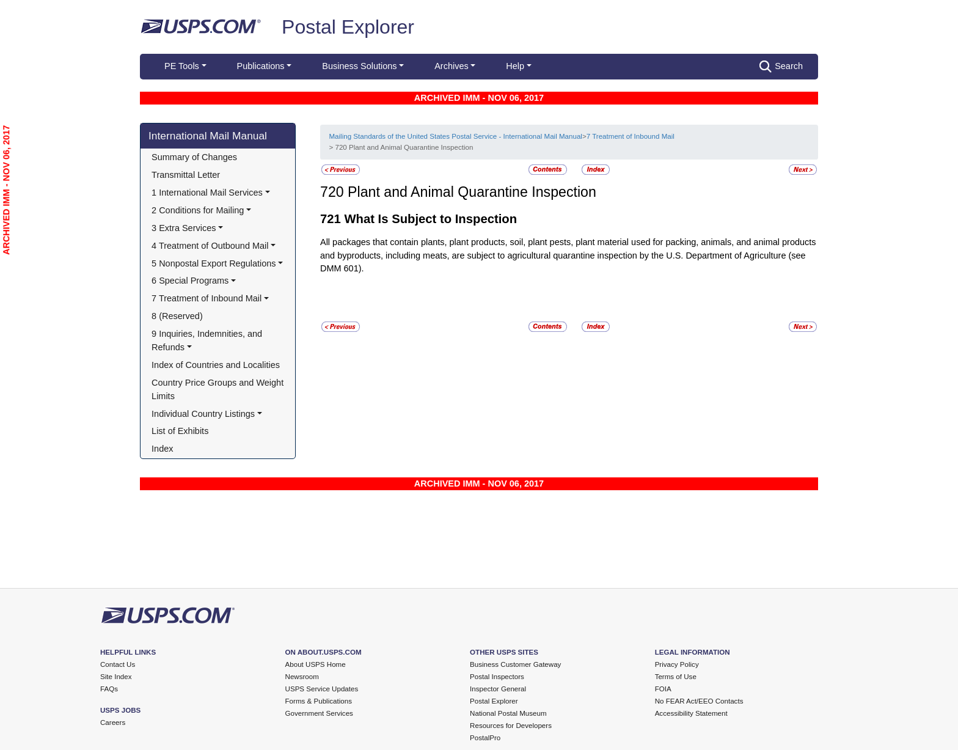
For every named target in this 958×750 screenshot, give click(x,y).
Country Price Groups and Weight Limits (219, 389)
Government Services (319, 713)
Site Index (116, 676)
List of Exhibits (180, 431)
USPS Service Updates (322, 689)
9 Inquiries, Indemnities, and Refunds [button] (208, 340)
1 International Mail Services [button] (207, 192)
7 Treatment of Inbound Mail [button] (206, 298)
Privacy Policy (677, 664)
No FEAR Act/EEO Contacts (699, 701)
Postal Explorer (348, 27)
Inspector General (498, 689)
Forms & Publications (318, 701)
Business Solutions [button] (359, 66)
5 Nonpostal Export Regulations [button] (214, 263)
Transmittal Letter (186, 175)
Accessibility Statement (691, 713)
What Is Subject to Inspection (430, 219)
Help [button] (515, 66)
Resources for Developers (511, 725)
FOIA (663, 689)
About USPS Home (315, 664)
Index (162, 449)
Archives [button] (451, 66)
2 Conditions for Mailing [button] (198, 210)
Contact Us (117, 664)
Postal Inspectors (497, 676)
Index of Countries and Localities (216, 365)
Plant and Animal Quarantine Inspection (472, 192)
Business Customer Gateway (515, 664)
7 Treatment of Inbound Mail (631, 136)
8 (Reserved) (177, 316)
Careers (112, 722)
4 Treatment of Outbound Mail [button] (210, 246)
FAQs (109, 689)
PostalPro (485, 737)
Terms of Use (676, 676)
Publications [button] (261, 66)
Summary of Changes (194, 157)
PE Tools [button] (181, 66)
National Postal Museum (508, 713)
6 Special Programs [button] (190, 280)
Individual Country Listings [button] (203, 414)
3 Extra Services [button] (184, 228)
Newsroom (302, 676)
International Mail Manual (207, 136)
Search (781, 67)
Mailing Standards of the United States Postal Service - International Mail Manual (455, 136)
